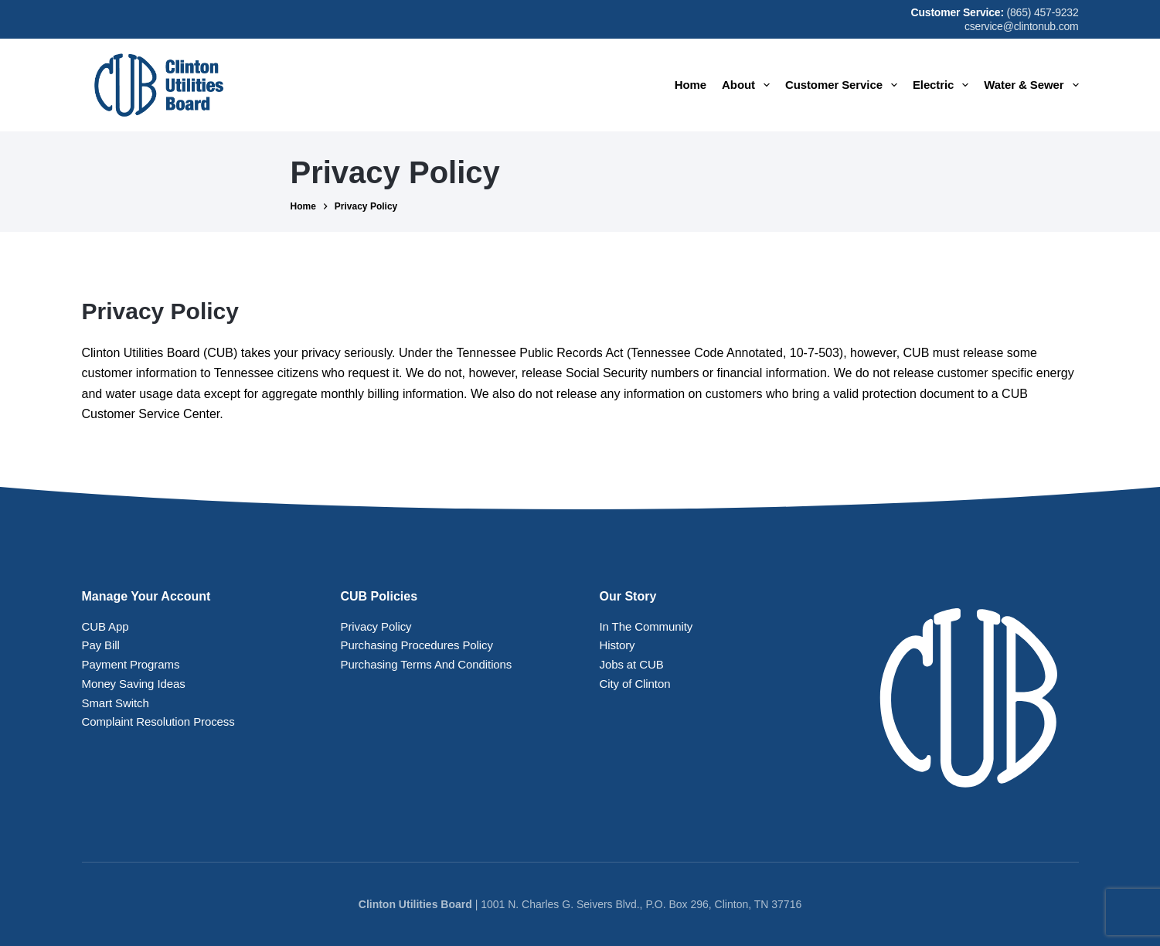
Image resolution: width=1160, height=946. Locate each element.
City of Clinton (635, 683)
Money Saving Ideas (133, 683)
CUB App (105, 626)
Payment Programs (131, 664)
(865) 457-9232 (1043, 12)
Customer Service (844, 85)
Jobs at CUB (632, 664)
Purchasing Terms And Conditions (426, 664)
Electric (944, 85)
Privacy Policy (376, 626)
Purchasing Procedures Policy (417, 645)
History (617, 645)
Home (690, 84)
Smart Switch (115, 703)
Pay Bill (101, 645)
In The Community (646, 626)
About (749, 85)
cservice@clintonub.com (1021, 26)
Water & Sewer (1031, 85)
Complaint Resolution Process (158, 721)
